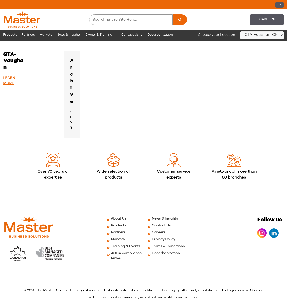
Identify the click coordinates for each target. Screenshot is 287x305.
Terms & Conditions (168, 246)
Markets (46, 34)
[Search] (180, 19)
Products (10, 34)
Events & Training (101, 35)
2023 (71, 119)
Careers (267, 19)
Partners (28, 34)
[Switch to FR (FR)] (279, 5)
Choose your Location (216, 34)
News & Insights (69, 34)
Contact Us (132, 35)
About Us (118, 218)
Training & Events (125, 246)
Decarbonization (160, 34)
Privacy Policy (163, 239)
